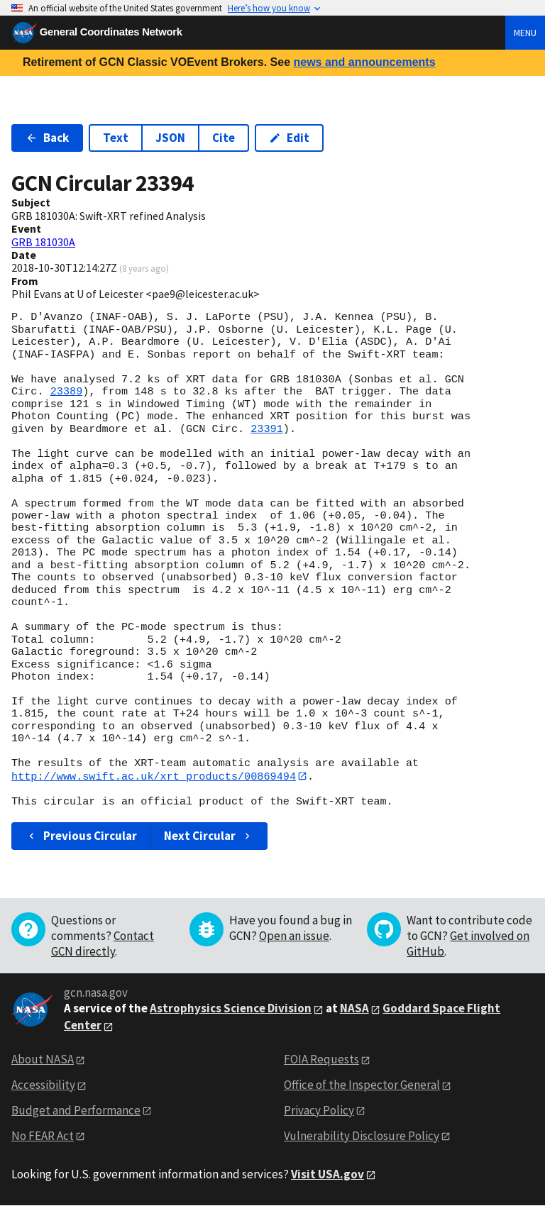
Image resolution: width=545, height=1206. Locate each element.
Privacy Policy (319, 1110)
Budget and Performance (76, 1110)
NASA (354, 1009)
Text (115, 137)
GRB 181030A (43, 242)
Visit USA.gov (327, 1174)
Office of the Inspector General (362, 1084)
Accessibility (43, 1084)
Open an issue (294, 936)
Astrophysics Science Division (231, 1009)
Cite (223, 137)
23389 (66, 392)
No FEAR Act (42, 1136)
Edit (289, 137)
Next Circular (208, 835)
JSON (170, 137)
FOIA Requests (321, 1059)
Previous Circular (81, 835)
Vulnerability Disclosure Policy (361, 1136)
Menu (525, 32)
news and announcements (364, 62)
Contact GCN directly (102, 944)
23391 (267, 429)
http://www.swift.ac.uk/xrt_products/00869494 (153, 776)
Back (47, 137)
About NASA (42, 1059)
